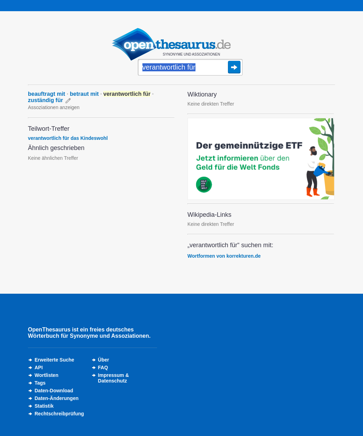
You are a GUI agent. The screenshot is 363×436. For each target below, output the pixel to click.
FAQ (103, 367)
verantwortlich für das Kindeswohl (68, 138)
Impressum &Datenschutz (113, 378)
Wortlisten (46, 375)
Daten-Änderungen (57, 398)
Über (103, 360)
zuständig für (45, 100)
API (39, 367)
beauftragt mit (46, 94)
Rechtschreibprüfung (59, 413)
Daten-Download (54, 390)
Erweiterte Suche (54, 360)
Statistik (44, 406)
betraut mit (84, 94)
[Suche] (190, 68)
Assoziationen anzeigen (54, 107)
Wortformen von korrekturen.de (224, 256)
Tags (40, 383)
